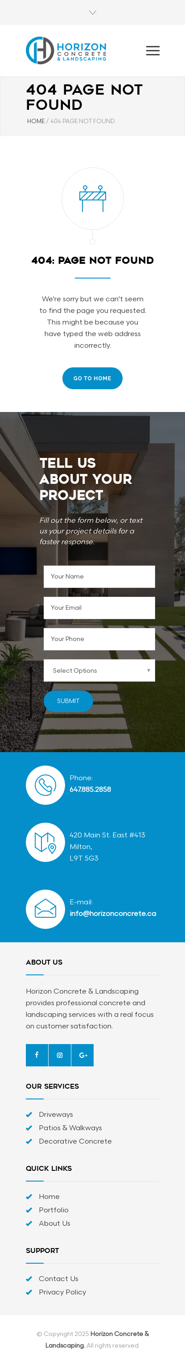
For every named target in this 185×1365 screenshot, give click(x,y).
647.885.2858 (90, 790)
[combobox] (99, 670)
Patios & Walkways (70, 1128)
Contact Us (58, 1279)
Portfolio (54, 1210)
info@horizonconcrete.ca (113, 914)
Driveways (56, 1115)
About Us (54, 1223)
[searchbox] (91, 670)
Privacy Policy (62, 1292)
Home (49, 1197)
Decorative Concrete (75, 1141)
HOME (36, 121)
